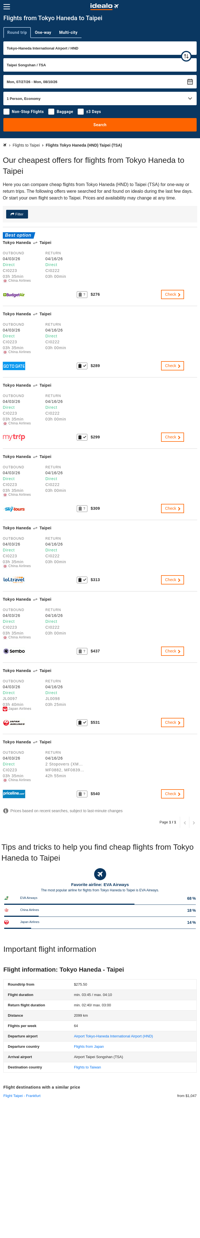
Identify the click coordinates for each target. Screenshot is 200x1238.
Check (173, 294)
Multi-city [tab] (68, 32)
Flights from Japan (89, 1046)
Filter (19, 214)
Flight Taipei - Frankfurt (22, 1096)
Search (100, 125)
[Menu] (6, 6)
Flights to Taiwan (87, 1067)
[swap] (186, 56)
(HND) (113, 1036)
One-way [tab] (43, 32)
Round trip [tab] (17, 32)
